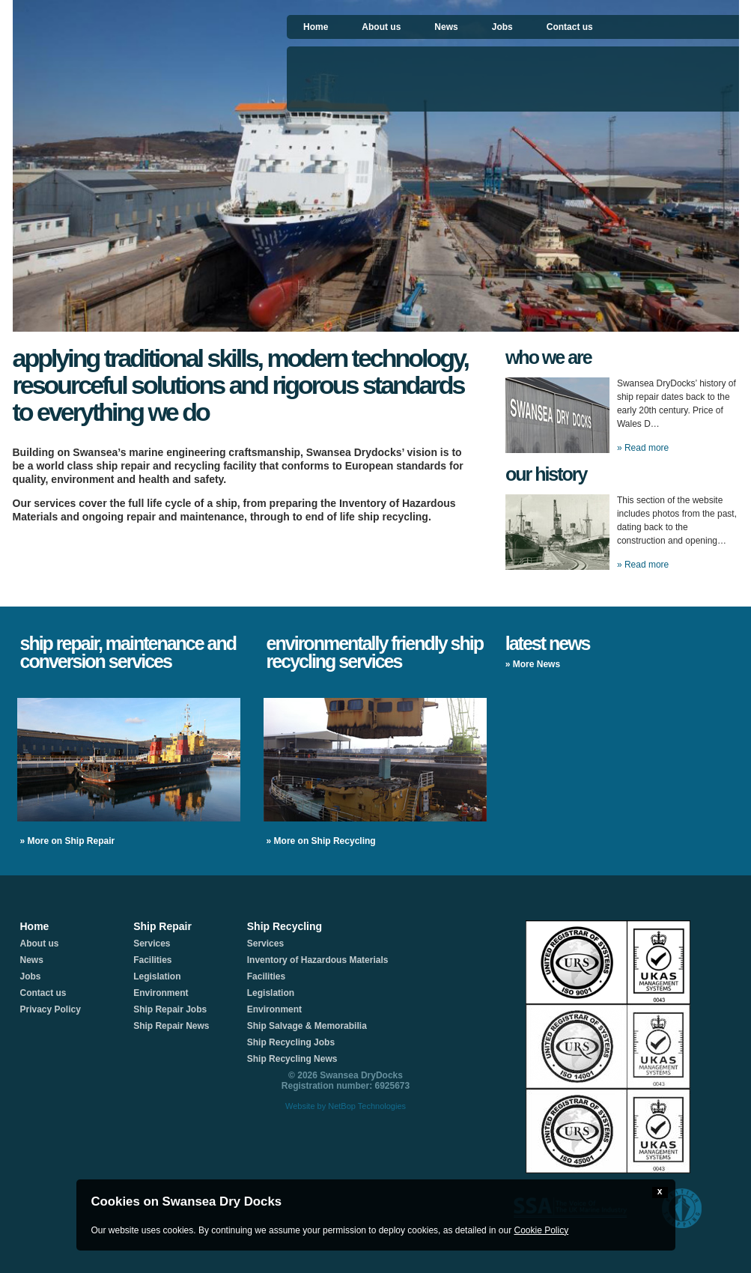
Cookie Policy (541, 1230)
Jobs (502, 27)
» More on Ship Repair (67, 841)
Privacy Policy (50, 1009)
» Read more (643, 448)
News (445, 27)
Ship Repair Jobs (170, 1009)
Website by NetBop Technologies (345, 1106)
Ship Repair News (171, 1026)
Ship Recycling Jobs (291, 1042)
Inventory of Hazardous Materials (318, 960)
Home (315, 27)
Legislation (156, 976)
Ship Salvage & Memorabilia (307, 1026)
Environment (160, 993)
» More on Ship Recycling (321, 841)
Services (151, 943)
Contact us (570, 27)
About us (381, 27)
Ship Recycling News (292, 1059)
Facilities (152, 960)
